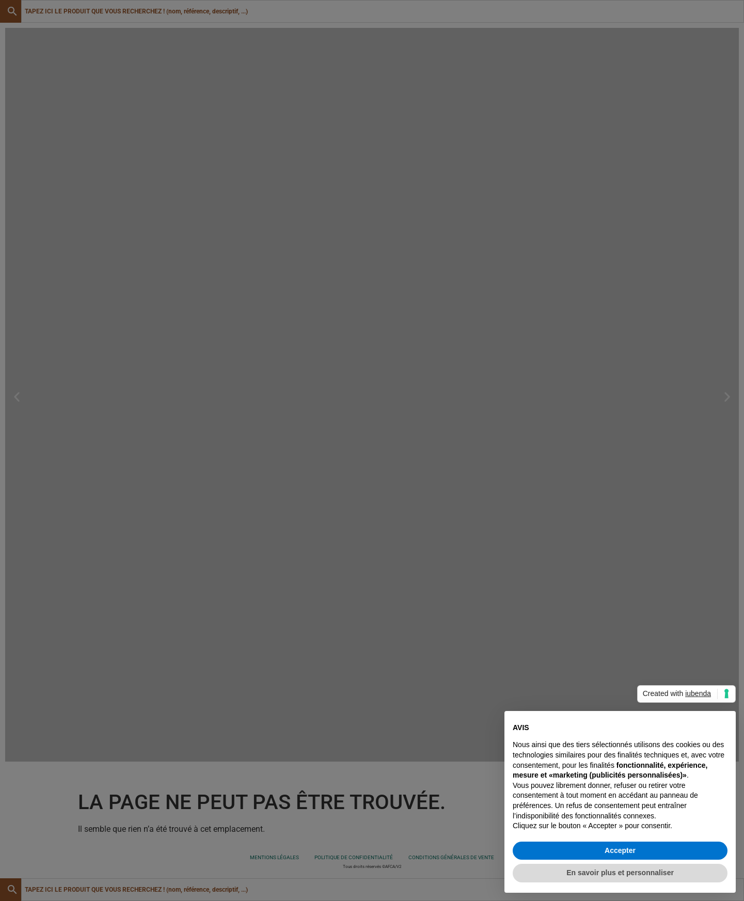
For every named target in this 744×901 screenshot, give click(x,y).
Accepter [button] (620, 850)
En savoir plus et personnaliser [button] (620, 872)
